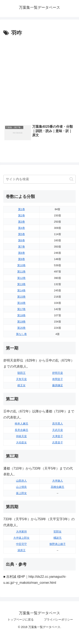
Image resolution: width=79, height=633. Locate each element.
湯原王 (21, 550)
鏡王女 (21, 385)
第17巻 (21, 309)
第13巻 (21, 284)
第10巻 (21, 265)
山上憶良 (21, 486)
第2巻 (21, 215)
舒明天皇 (57, 372)
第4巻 (21, 227)
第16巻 (21, 302)
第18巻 (21, 315)
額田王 (21, 372)
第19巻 (21, 321)
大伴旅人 (57, 480)
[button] (71, 179)
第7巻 (21, 246)
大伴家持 (21, 531)
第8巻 (21, 252)
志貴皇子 (57, 442)
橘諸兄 (57, 537)
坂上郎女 (21, 493)
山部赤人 (21, 480)
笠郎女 (57, 531)
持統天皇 (21, 436)
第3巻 (21, 221)
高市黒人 (57, 423)
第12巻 (21, 278)
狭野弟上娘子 (57, 544)
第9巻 (21, 259)
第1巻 (21, 209)
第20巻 (21, 327)
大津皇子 (57, 436)
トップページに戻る (20, 619)
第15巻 (21, 296)
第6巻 (21, 240)
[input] (39, 179)
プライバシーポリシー (58, 619)
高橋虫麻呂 (57, 486)
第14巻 (21, 290)
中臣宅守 (21, 544)
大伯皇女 (21, 442)
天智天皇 (21, 379)
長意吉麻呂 (21, 430)
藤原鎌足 (57, 385)
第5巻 (21, 234)
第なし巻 (21, 334)
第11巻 (21, 271)
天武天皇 (57, 430)
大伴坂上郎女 (21, 537)
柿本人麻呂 (21, 423)
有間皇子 (57, 379)
